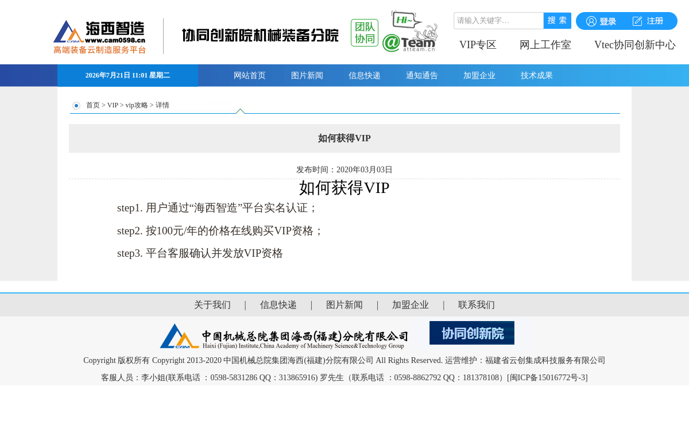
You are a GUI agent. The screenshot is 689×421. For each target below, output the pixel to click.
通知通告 (422, 75)
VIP (112, 105)
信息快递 (365, 75)
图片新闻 (307, 75)
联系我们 (476, 305)
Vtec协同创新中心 (635, 45)
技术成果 (537, 75)
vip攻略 (136, 105)
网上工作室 (545, 45)
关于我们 (212, 305)
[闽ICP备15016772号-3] (547, 377)
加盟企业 (479, 75)
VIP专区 (478, 45)
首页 (93, 105)
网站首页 (250, 75)
